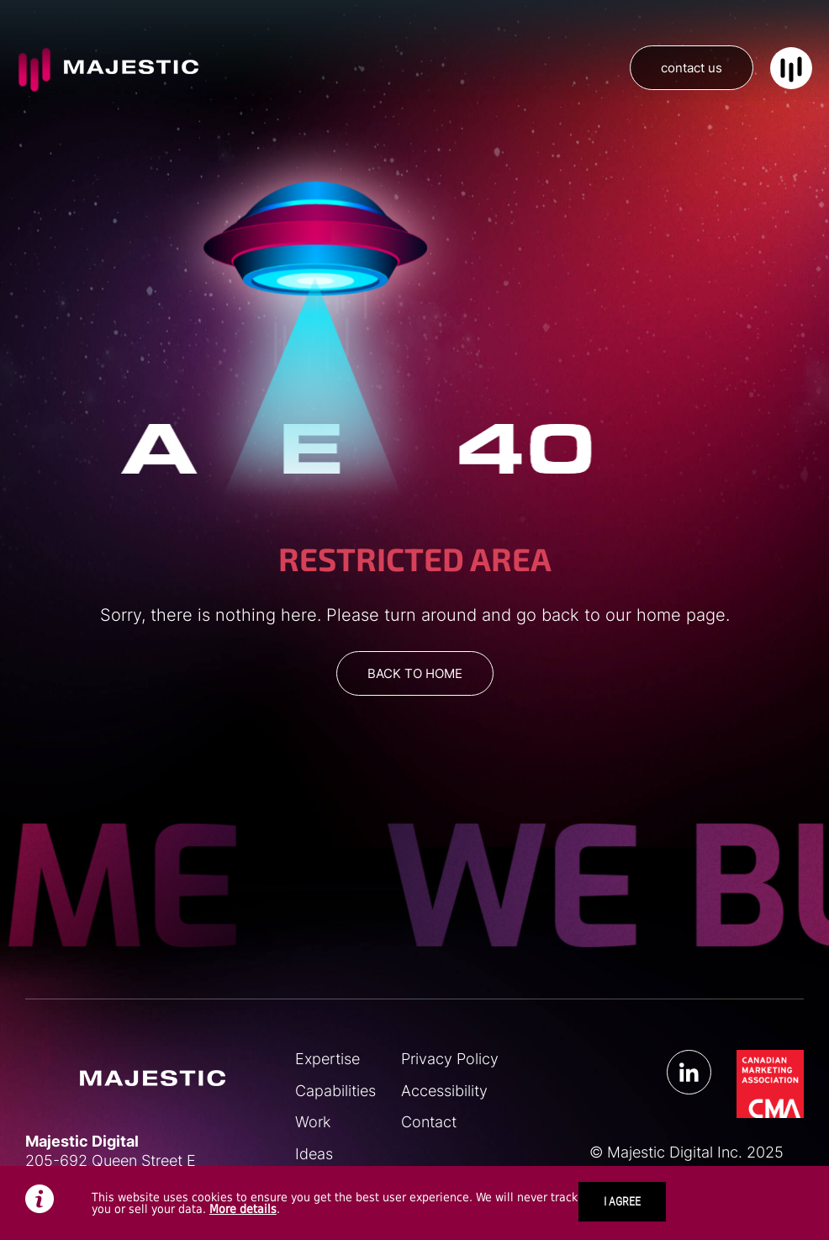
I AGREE (622, 1201)
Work (312, 1122)
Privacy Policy (450, 1059)
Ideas (314, 1154)
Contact (429, 1122)
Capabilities (335, 1091)
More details (243, 1209)
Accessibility (444, 1091)
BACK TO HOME (414, 673)
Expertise (327, 1059)
